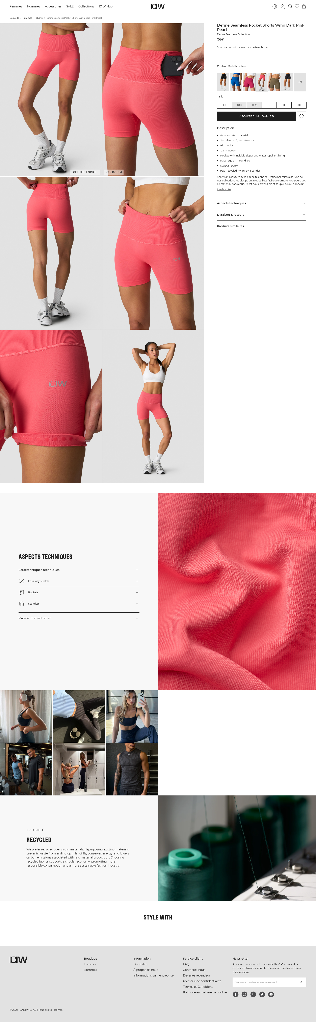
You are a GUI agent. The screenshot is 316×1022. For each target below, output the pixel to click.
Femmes (16, 6)
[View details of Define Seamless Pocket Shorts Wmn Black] (223, 82)
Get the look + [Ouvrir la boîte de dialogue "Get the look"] (85, 172)
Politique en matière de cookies (205, 992)
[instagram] (244, 994)
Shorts (39, 18)
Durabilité (140, 964)
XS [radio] (224, 105)
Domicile (14, 18)
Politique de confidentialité (202, 981)
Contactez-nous (194, 970)
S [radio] (239, 105)
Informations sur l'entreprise (153, 975)
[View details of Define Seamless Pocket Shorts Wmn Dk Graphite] (287, 82)
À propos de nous (145, 970)
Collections (86, 6)
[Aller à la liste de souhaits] (297, 6)
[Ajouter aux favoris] (301, 116)
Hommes (33, 6)
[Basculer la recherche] (290, 6)
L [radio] (269, 105)
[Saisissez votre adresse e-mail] (264, 982)
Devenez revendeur (196, 975)
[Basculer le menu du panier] (303, 6)
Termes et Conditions (198, 987)
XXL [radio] (299, 105)
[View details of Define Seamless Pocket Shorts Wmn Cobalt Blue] (236, 82)
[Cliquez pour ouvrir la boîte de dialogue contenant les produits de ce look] (26, 716)
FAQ (186, 964)
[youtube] (271, 994)
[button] (51, 99)
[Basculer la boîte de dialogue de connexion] (283, 6)
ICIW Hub (105, 6)
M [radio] (254, 105)
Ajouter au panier (256, 116)
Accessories (53, 6)
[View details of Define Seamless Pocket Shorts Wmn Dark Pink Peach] (262, 82)
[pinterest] (253, 994)
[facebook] (236, 994)
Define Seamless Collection (233, 34)
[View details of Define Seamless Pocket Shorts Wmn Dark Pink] (249, 82)
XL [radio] (284, 105)
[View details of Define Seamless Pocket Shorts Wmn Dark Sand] (274, 82)
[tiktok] (262, 994)
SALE (70, 6)
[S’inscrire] (301, 982)
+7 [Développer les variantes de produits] (300, 82)
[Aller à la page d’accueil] (158, 6)
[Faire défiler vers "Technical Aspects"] (261, 203)
